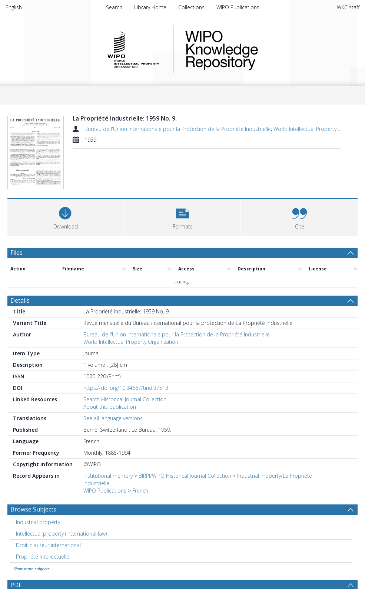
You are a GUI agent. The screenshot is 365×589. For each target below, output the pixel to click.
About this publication (109, 406)
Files (16, 253)
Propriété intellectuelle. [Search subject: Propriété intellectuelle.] (43, 556)
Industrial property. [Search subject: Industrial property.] (38, 522)
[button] (183, 216)
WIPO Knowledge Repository (252, 49)
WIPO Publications (237, 7)
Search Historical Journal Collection (124, 399)
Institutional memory (108, 475)
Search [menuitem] (114, 7)
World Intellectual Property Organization (130, 341)
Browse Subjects (33, 509)
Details (20, 300)
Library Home (150, 7)
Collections (191, 7)
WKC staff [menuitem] (348, 7)
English (14, 7)
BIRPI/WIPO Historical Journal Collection (185, 475)
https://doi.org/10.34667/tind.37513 (125, 387)
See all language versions (113, 418)
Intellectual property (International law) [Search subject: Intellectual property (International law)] (61, 533)
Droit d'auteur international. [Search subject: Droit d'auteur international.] (49, 545)
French (140, 490)
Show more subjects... (33, 568)
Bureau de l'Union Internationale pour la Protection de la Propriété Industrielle (177, 128)
